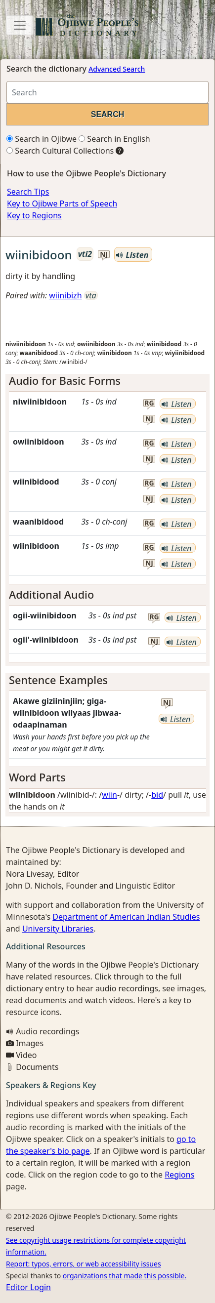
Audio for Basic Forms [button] (65, 380)
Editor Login (28, 1287)
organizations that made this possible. (124, 1275)
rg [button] (149, 403)
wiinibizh (65, 295)
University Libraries (57, 928)
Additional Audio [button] (51, 594)
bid (157, 794)
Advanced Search (116, 69)
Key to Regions (34, 215)
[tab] (107, 380)
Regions (179, 1174)
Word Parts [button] (37, 777)
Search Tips (28, 191)
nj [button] (104, 254)
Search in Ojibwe (41, 138)
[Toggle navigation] (20, 25)
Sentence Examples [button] (58, 680)
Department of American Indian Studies (126, 916)
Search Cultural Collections (60, 150)
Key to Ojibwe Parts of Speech (62, 203)
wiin (109, 794)
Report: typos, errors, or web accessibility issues (83, 1263)
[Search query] (107, 92)
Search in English (114, 138)
